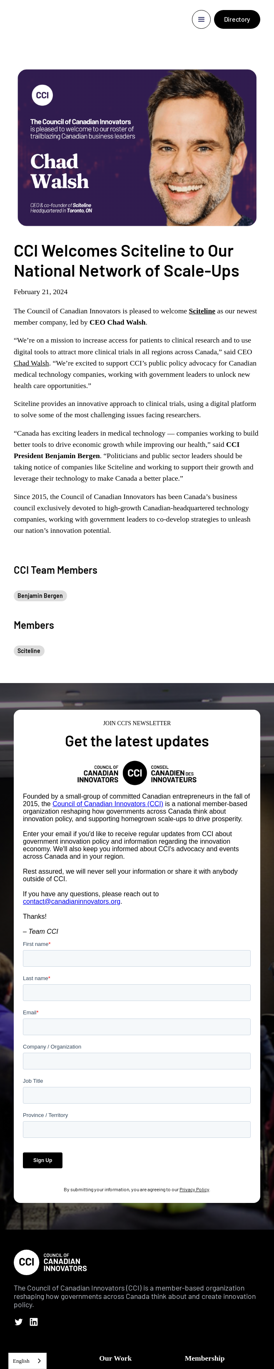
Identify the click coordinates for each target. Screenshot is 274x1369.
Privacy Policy (194, 1189)
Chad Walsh (31, 363)
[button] (201, 19)
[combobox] (27, 1361)
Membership (205, 1358)
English (21, 1361)
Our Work (115, 1358)
